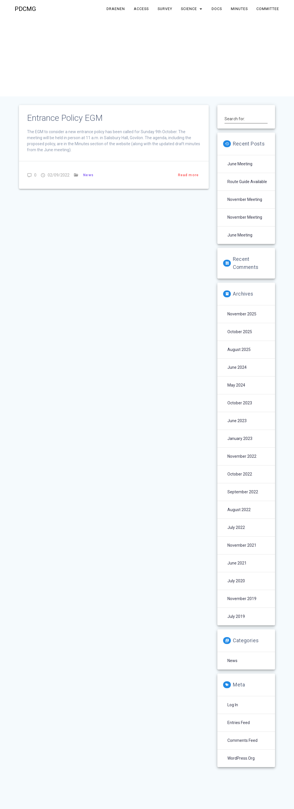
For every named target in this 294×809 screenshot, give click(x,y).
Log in (232, 705)
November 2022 (241, 456)
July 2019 (236, 616)
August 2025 (239, 349)
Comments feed (242, 740)
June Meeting (239, 164)
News (89, 175)
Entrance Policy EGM (65, 118)
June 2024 (237, 367)
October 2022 (239, 474)
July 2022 (236, 527)
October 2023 (239, 403)
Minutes (239, 9)
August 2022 (239, 509)
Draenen (116, 9)
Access (141, 9)
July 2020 (236, 581)
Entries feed (238, 722)
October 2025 (239, 331)
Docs (217, 9)
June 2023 (237, 420)
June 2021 (237, 563)
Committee (267, 9)
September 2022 (242, 492)
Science (189, 9)
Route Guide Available (247, 181)
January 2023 (239, 438)
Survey (165, 9)
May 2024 (236, 385)
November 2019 (241, 598)
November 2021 (241, 545)
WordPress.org (241, 758)
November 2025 (241, 314)
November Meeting (244, 199)
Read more (188, 175)
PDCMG (25, 9)
